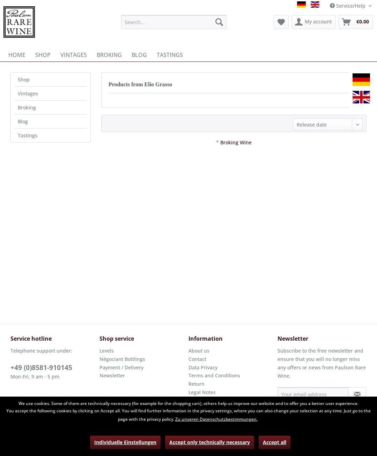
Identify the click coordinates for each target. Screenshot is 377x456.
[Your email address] (313, 394)
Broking (27, 107)
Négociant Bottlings (122, 359)
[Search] (219, 22)
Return (196, 384)
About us (198, 350)
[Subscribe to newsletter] (357, 394)
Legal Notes (202, 392)
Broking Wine (236, 142)
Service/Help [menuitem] (348, 5)
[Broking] (109, 54)
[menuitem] (174, 22)
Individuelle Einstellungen (125, 442)
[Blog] (139, 54)
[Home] (16, 54)
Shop (24, 79)
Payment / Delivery (121, 367)
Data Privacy (202, 367)
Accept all (274, 442)
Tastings (27, 135)
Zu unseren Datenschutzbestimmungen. (216, 419)
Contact (197, 359)
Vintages (28, 93)
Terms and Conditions (214, 375)
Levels (106, 350)
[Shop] (43, 54)
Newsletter (112, 375)
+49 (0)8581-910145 (41, 367)
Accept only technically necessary (209, 442)
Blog (23, 121)
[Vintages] (74, 54)
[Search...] (174, 22)
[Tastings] (170, 54)
